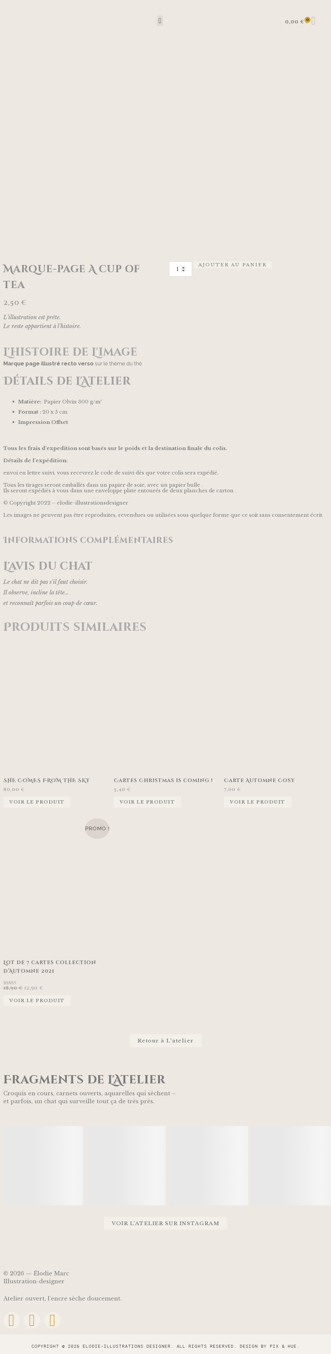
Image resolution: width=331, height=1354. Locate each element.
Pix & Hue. (285, 1346)
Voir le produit (37, 802)
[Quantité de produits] (180, 269)
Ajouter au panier (232, 265)
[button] (160, 20)
